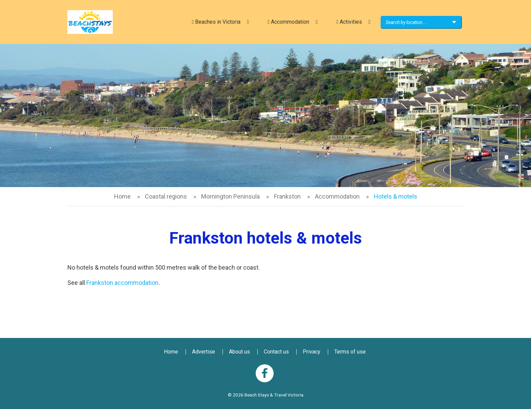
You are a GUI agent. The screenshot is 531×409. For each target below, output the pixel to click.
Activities (349, 22)
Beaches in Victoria (216, 22)
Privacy (311, 351)
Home (122, 196)
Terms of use (350, 351)
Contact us (276, 351)
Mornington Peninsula (230, 196)
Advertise (203, 351)
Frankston (287, 196)
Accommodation (288, 22)
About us (239, 351)
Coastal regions (166, 196)
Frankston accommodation (122, 282)
